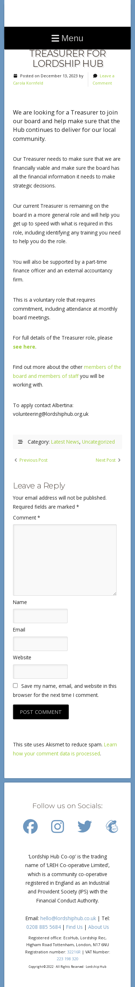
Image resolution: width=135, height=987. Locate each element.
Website (22, 657)
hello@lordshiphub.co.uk (68, 918)
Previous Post (33, 460)
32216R (74, 951)
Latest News (65, 441)
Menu (72, 38)
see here (24, 346)
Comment (26, 517)
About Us (98, 926)
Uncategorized (98, 441)
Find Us (74, 926)
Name (20, 602)
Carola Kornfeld (28, 83)
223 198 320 (67, 958)
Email (19, 629)
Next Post (106, 460)
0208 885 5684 (43, 926)
